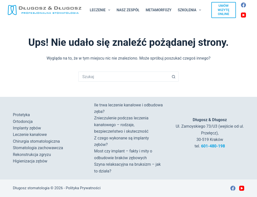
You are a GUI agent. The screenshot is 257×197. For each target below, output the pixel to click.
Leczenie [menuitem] (101, 10)
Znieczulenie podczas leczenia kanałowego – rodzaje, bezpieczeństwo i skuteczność (121, 125)
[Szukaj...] (123, 77)
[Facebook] (243, 5)
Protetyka (21, 114)
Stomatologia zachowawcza (38, 147)
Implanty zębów (27, 128)
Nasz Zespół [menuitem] (127, 10)
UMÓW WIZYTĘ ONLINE (223, 10)
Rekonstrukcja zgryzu (32, 154)
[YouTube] (243, 15)
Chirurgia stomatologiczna (36, 141)
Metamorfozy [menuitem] (159, 10)
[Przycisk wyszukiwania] (174, 77)
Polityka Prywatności (83, 188)
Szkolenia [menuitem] (190, 10)
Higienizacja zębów (30, 161)
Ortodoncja (23, 121)
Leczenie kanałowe (30, 134)
